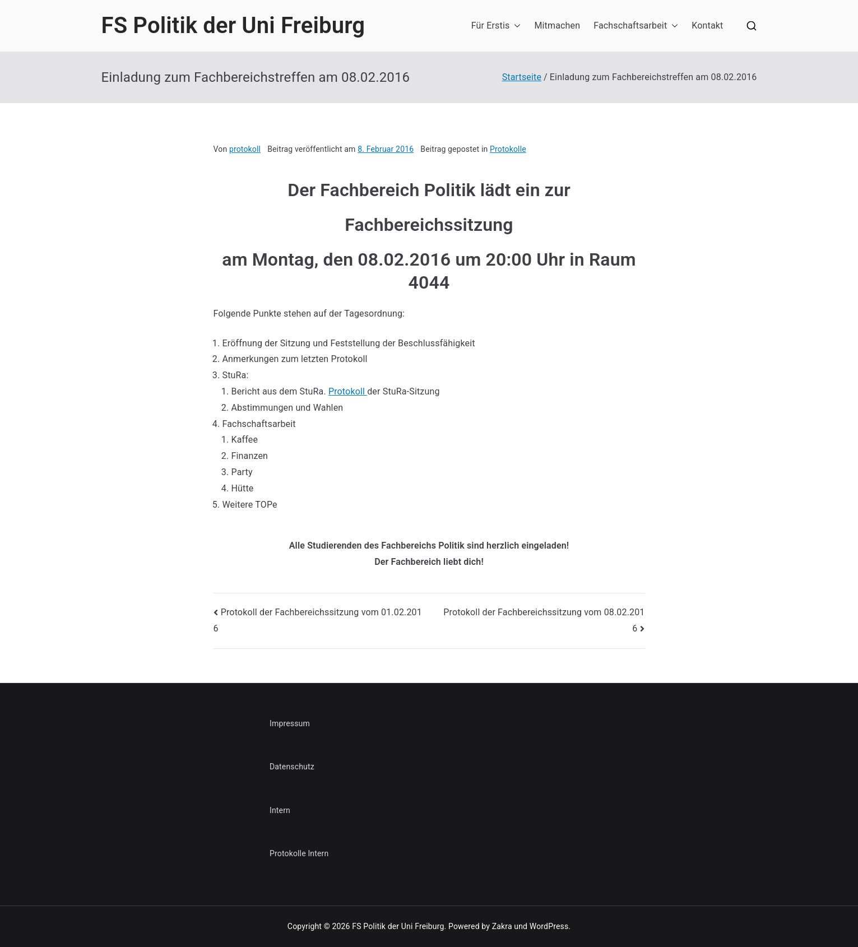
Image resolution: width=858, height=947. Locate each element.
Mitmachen (557, 25)
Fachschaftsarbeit (635, 26)
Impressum (290, 723)
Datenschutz (292, 766)
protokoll (245, 149)
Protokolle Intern (299, 853)
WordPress (549, 926)
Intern (280, 810)
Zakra (502, 926)
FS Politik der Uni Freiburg (233, 25)
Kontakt (707, 25)
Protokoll (347, 391)
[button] (515, 26)
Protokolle (508, 149)
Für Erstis (496, 26)
